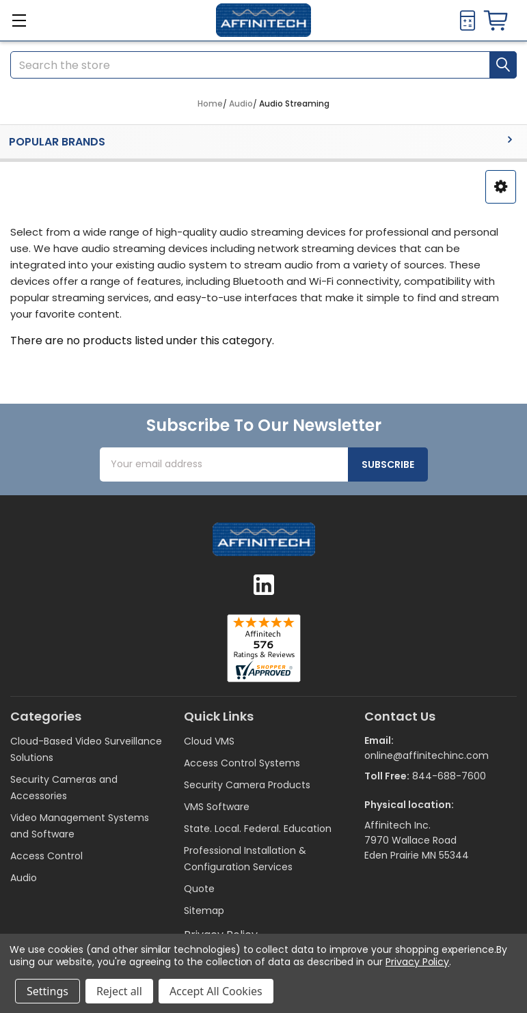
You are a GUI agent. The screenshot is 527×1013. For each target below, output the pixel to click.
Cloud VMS (209, 741)
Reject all (119, 991)
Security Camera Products (247, 785)
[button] (500, 187)
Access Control (46, 856)
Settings (47, 991)
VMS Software (216, 807)
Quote (199, 889)
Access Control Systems (242, 763)
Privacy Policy (417, 962)
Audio (23, 878)
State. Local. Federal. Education (258, 828)
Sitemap (204, 910)
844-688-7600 (449, 776)
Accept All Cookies (216, 991)
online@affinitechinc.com (426, 755)
